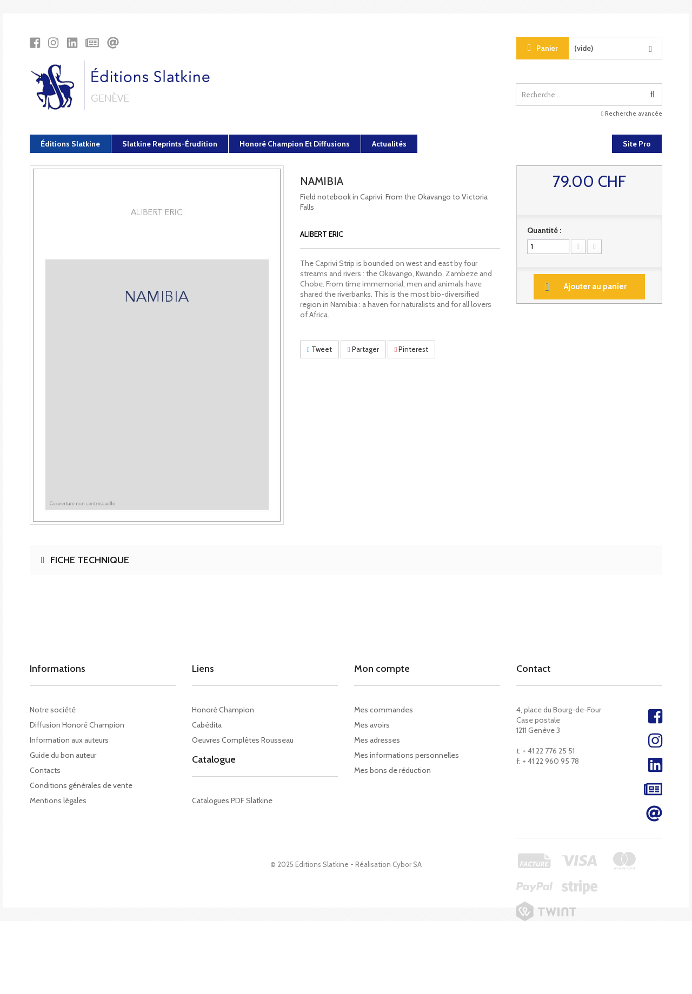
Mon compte (382, 669)
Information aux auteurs (69, 740)
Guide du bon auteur (63, 755)
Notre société (53, 710)
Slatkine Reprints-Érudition (169, 144)
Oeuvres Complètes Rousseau (243, 740)
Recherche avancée (631, 113)
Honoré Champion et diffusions (294, 144)
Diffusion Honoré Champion (77, 725)
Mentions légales (58, 800)
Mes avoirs (372, 725)
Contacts (45, 770)
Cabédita (207, 725)
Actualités (389, 144)
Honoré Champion (223, 710)
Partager (363, 349)
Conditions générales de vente (81, 785)
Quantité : (544, 230)
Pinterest (412, 349)
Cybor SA (407, 937)
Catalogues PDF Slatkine (232, 812)
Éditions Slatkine (70, 144)
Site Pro (637, 144)
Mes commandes (383, 710)
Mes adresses (377, 740)
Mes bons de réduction (392, 770)
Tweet (319, 349)
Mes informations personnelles (406, 755)
